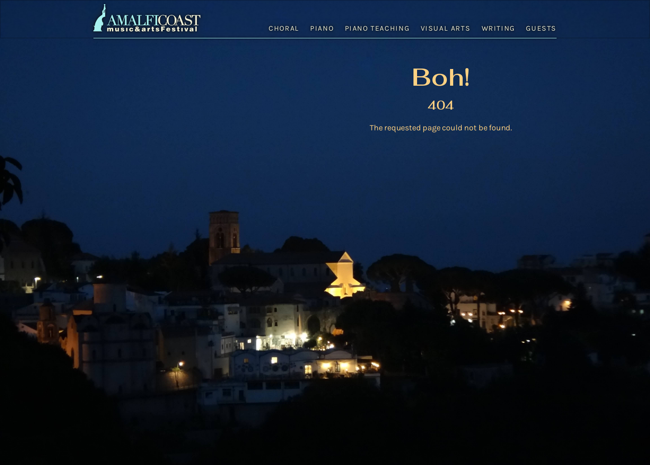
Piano (322, 28)
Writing (498, 28)
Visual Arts (446, 28)
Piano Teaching (377, 28)
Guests (541, 28)
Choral (284, 28)
